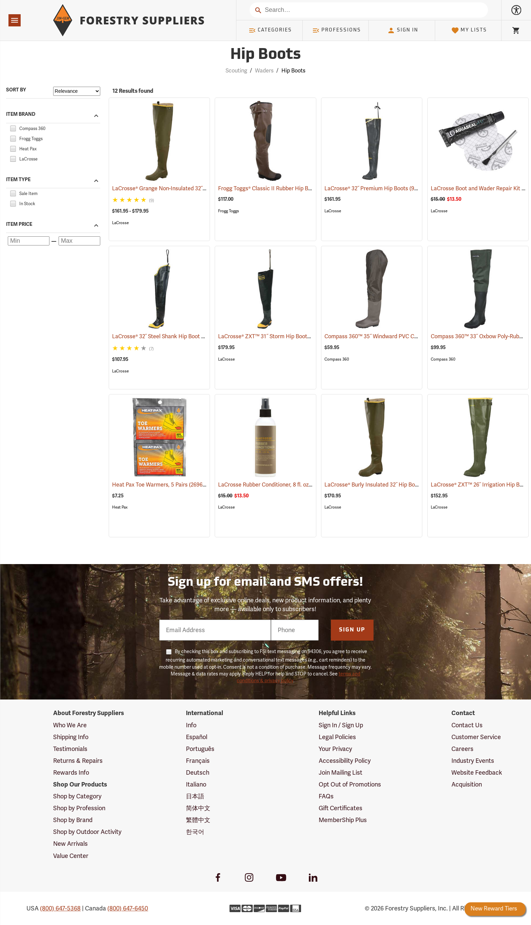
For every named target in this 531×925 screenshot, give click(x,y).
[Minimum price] (28, 240)
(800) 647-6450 (127, 908)
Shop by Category (77, 796)
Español (196, 737)
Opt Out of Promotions (350, 784)
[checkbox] (13, 127)
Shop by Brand (72, 820)
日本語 (195, 796)
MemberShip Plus (343, 820)
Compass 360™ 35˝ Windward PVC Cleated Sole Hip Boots (405, 336)
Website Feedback (476, 772)
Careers (462, 749)
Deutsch (197, 772)
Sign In (402, 30)
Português (200, 749)
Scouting (236, 70)
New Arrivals (70, 843)
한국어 (195, 832)
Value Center (70, 856)
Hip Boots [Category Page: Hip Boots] (265, 55)
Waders (264, 70)
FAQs (326, 796)
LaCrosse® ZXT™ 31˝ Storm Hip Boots (274, 336)
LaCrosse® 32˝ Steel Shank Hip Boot (166, 336)
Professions (336, 30)
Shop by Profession (79, 808)
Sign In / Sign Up (341, 725)
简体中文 (198, 808)
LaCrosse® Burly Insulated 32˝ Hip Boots (383, 484)
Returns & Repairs (78, 761)
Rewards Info (71, 772)
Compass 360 (336, 359)
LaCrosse (120, 222)
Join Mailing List (340, 772)
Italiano (196, 784)
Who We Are (70, 725)
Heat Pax (120, 507)
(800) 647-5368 (60, 908)
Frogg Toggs (228, 211)
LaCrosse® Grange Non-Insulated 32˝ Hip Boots (180, 188)
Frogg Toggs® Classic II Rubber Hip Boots (278, 188)
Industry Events (472, 761)
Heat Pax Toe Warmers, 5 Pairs (159, 484)
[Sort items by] (76, 91)
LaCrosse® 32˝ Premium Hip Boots (375, 188)
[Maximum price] (79, 240)
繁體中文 (198, 820)
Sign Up (352, 630)
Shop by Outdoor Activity (87, 832)
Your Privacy (335, 749)
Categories (270, 30)
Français (198, 761)
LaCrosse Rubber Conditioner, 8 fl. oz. (274, 484)
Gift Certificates (340, 808)
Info (191, 725)
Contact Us (467, 725)
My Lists (469, 30)
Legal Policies (337, 737)
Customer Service (476, 737)
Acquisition (466, 784)
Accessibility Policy (345, 761)
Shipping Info (70, 737)
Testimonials (70, 749)
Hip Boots (293, 70)
